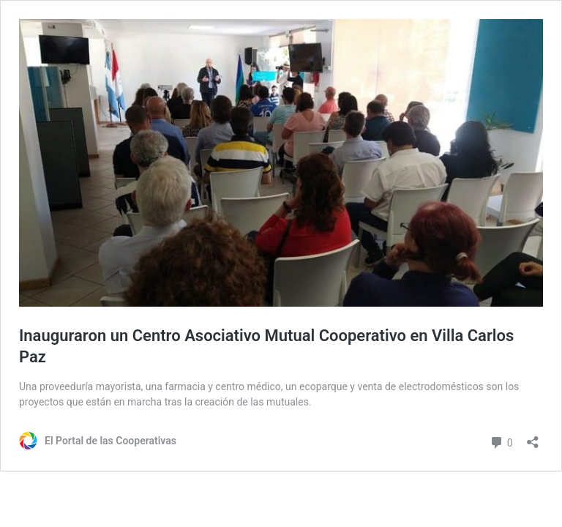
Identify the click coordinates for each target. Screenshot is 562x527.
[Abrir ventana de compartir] (532, 437)
